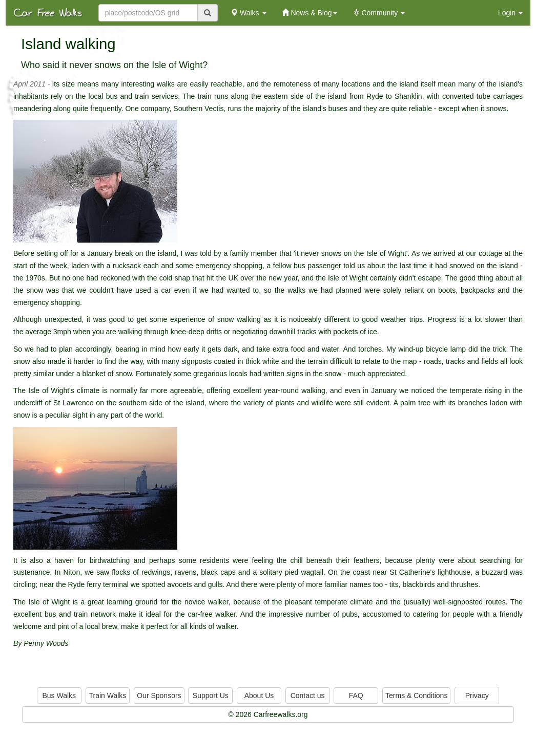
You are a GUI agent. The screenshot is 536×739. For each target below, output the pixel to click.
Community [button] (379, 13)
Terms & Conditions (416, 695)
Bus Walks (59, 695)
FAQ (356, 695)
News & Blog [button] (309, 13)
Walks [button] (248, 13)
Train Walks (108, 695)
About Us (259, 695)
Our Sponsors (159, 695)
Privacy (477, 695)
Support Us (211, 695)
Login (510, 13)
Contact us (308, 695)
